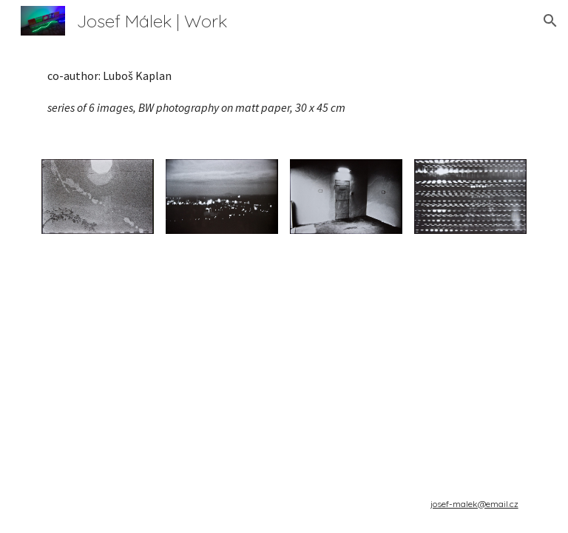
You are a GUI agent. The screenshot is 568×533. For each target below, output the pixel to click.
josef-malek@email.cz (474, 503)
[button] (550, 20)
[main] (283, 91)
